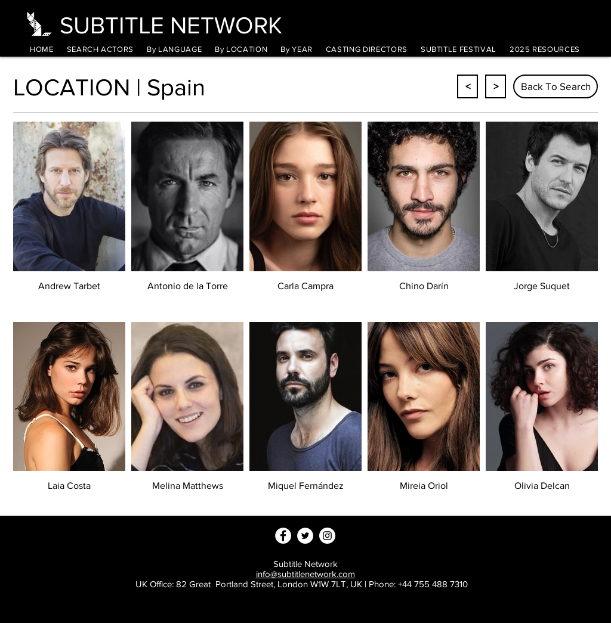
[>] (495, 86)
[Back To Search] (555, 86)
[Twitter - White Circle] (305, 536)
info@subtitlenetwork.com (305, 574)
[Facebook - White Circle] (283, 536)
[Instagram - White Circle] (327, 536)
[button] (174, 49)
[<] (467, 86)
